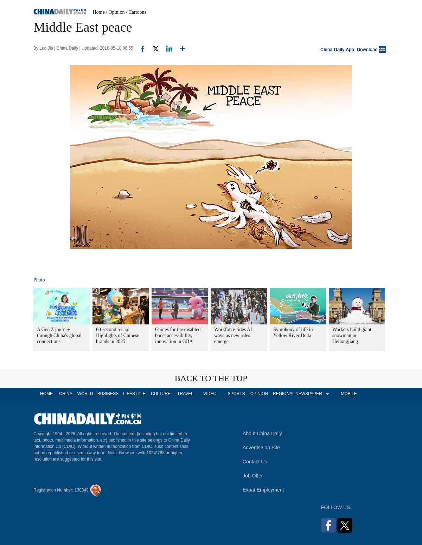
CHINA (65, 393)
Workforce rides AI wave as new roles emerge (233, 335)
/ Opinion (115, 12)
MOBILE (349, 393)
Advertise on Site (261, 447)
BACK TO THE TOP (211, 378)
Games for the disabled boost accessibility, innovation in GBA (177, 335)
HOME (46, 393)
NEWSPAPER (308, 393)
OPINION (259, 393)
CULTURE (161, 393)
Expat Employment (263, 490)
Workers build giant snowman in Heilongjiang (351, 335)
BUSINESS (108, 393)
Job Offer (253, 476)
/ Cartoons (136, 12)
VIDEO (209, 393)
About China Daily (262, 433)
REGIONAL (284, 393)
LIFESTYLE (134, 393)
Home (99, 12)
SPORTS (236, 393)
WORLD (85, 393)
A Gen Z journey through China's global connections (59, 335)
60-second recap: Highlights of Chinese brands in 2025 (117, 335)
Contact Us (255, 461)
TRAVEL (185, 393)
